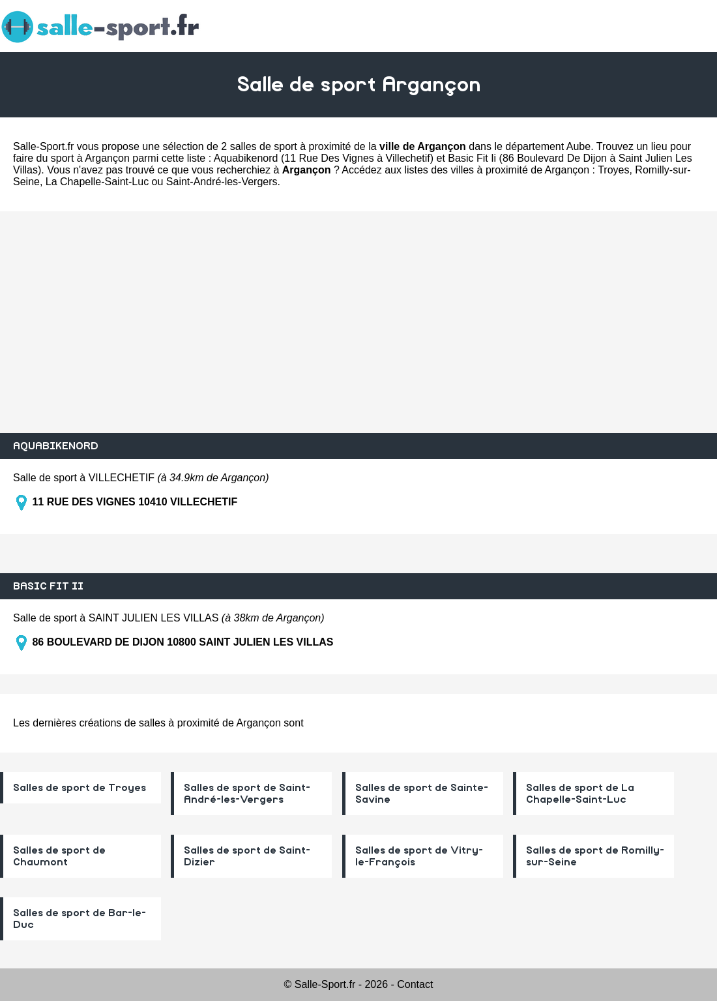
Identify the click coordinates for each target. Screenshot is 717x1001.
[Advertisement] (358, 322)
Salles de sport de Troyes (79, 788)
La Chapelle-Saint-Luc (97, 181)
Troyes (613, 169)
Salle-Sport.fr (43, 146)
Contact (415, 984)
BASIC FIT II (48, 586)
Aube (578, 146)
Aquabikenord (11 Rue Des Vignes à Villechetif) (323, 158)
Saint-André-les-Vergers (222, 181)
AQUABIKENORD (55, 446)
